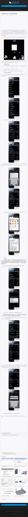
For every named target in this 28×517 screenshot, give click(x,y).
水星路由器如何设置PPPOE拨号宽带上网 (9, 452)
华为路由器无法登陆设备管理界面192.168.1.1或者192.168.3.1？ (7, 466)
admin (2, 456)
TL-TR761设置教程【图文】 (17, 476)
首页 (4, 9)
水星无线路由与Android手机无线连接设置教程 (9, 13)
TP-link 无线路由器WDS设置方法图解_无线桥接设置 (20, 466)
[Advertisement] (14, 22)
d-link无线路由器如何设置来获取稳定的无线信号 (7, 476)
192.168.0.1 (6, 9)
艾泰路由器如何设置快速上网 (5, 486)
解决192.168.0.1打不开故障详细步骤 (18, 486)
